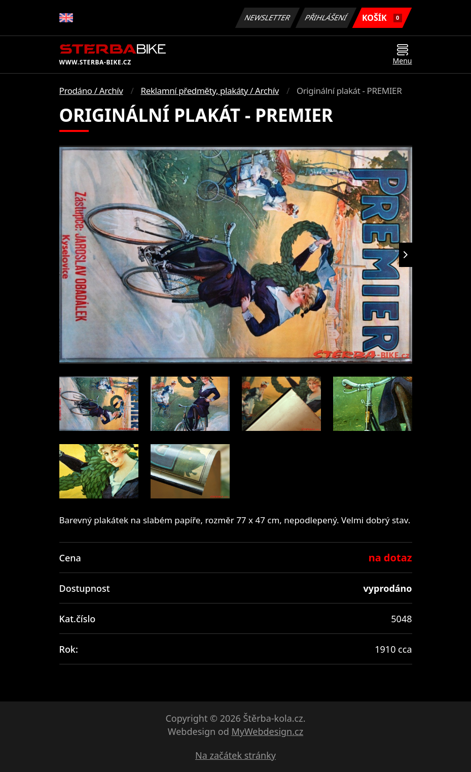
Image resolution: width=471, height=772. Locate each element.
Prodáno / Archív (91, 90)
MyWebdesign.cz (267, 731)
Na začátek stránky (235, 755)
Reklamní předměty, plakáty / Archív (210, 90)
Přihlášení (326, 17)
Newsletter (268, 17)
